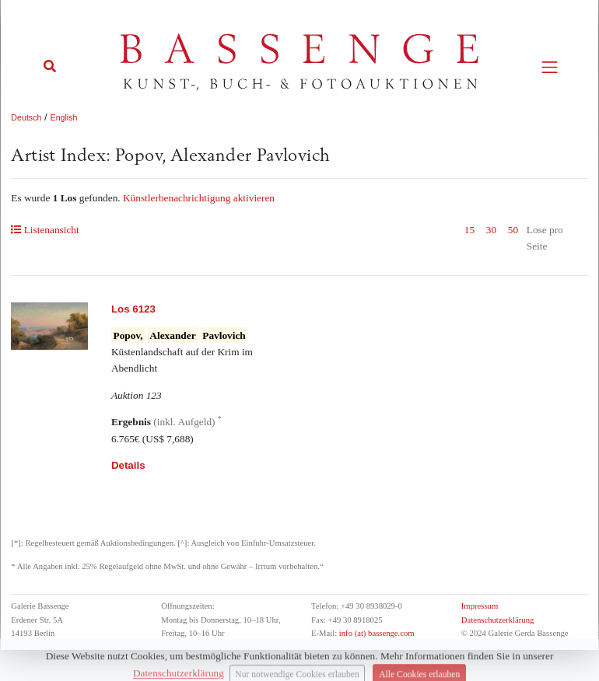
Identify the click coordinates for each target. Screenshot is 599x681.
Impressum (479, 606)
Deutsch (26, 117)
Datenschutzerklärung (497, 620)
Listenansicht (45, 230)
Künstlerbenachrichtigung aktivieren (199, 198)
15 (469, 230)
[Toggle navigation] (549, 67)
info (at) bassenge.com (375, 633)
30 (491, 230)
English (64, 117)
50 (513, 230)
